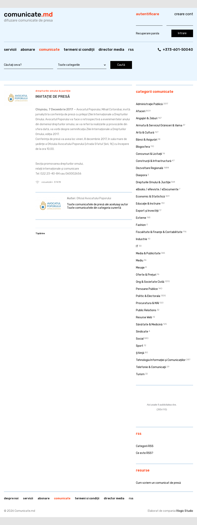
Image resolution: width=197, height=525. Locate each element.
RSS (131, 49)
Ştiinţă (140, 353)
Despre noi (11, 498)
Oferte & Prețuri (146, 274)
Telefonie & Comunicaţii (151, 367)
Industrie (141, 239)
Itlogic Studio (184, 511)
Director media (111, 49)
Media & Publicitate (148, 253)
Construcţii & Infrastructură (153, 161)
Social (140, 338)
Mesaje (140, 267)
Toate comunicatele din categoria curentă (94, 207)
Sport (139, 345)
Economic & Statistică (150, 196)
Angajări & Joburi (146, 118)
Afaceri (140, 111)
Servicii (10, 49)
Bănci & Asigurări (146, 139)
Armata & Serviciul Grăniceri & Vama (159, 125)
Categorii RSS (144, 446)
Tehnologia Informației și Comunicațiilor (161, 360)
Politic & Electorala (148, 296)
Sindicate (142, 331)
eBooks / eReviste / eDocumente (157, 189)
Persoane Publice (147, 289)
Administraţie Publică (149, 104)
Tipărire (40, 233)
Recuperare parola (147, 33)
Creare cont (183, 14)
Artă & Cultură (145, 132)
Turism (140, 374)
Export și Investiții (147, 210)
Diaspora (141, 175)
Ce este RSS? (144, 453)
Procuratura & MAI (147, 303)
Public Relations (146, 310)
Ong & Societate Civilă (150, 282)
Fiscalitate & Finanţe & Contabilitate (159, 232)
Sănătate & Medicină (149, 324)
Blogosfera (143, 146)
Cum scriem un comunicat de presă (158, 483)
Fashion (141, 225)
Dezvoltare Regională (149, 168)
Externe (141, 218)
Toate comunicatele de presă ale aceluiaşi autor (97, 204)
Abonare (27, 49)
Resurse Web (144, 317)
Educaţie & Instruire (148, 203)
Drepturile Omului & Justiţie (53, 90)
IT (137, 246)
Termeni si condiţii (79, 49)
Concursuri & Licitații (149, 154)
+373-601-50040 (178, 49)
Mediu (139, 260)
